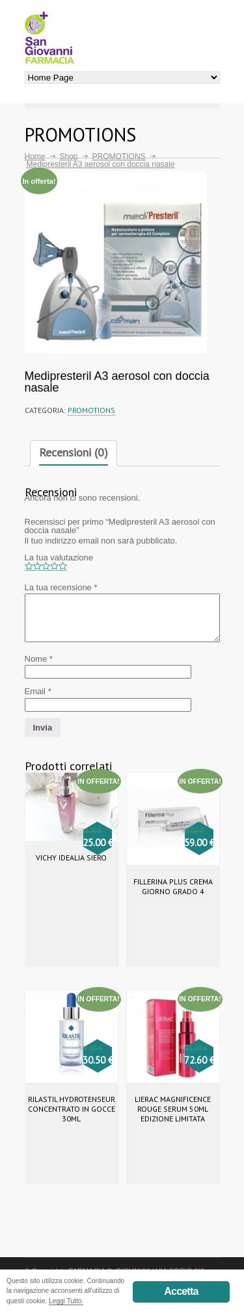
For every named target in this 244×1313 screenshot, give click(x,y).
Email (38, 691)
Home (35, 156)
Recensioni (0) (73, 452)
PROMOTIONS (119, 156)
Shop (69, 156)
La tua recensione (61, 587)
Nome (39, 659)
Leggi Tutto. (66, 1301)
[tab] (73, 453)
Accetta (181, 1291)
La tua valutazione (59, 557)
